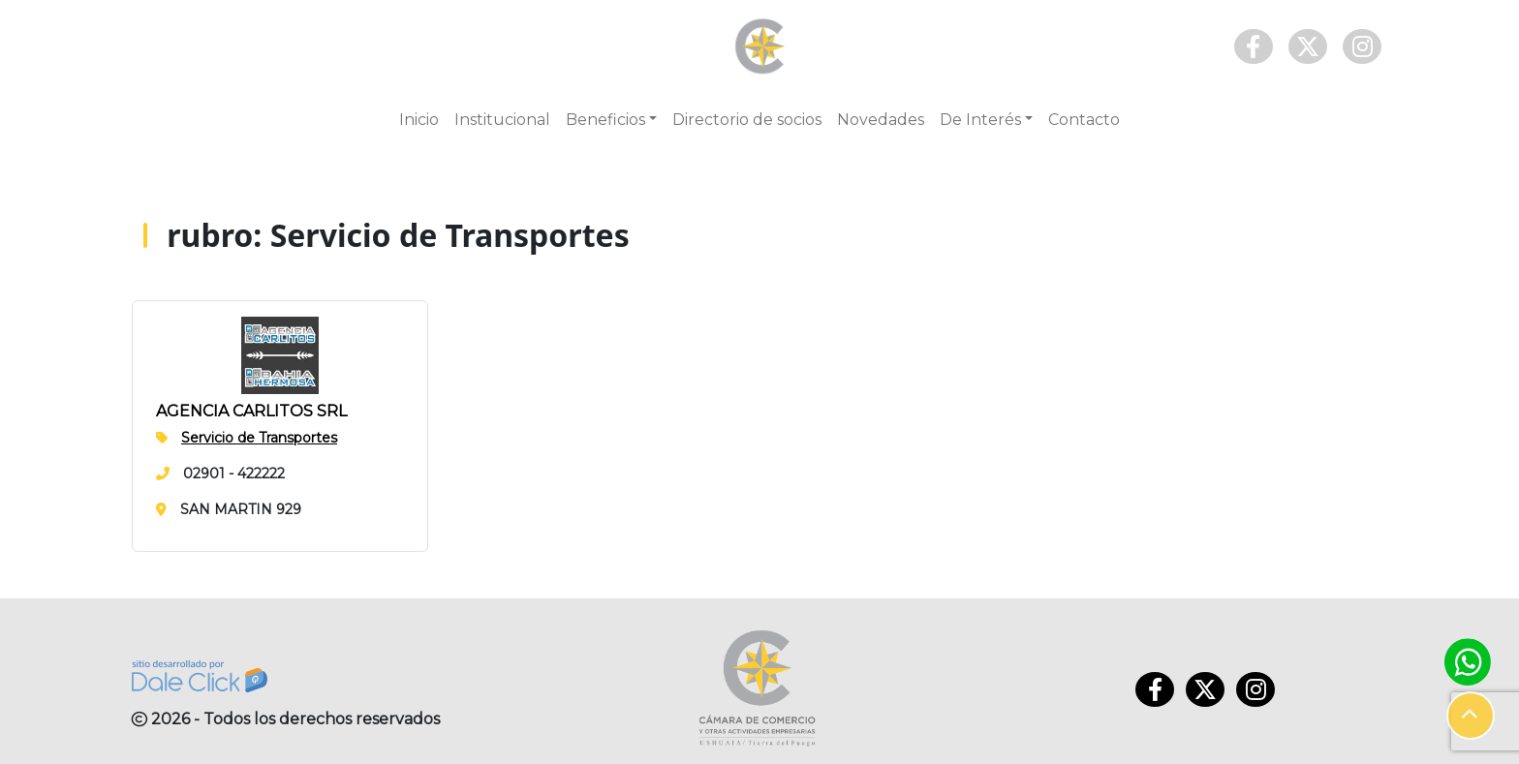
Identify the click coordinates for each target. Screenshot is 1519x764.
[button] (1470, 715)
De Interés (980, 119)
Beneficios (605, 119)
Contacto (1084, 119)
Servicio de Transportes (259, 437)
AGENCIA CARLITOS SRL (251, 411)
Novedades (880, 119)
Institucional (502, 119)
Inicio (419, 119)
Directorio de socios (747, 119)
